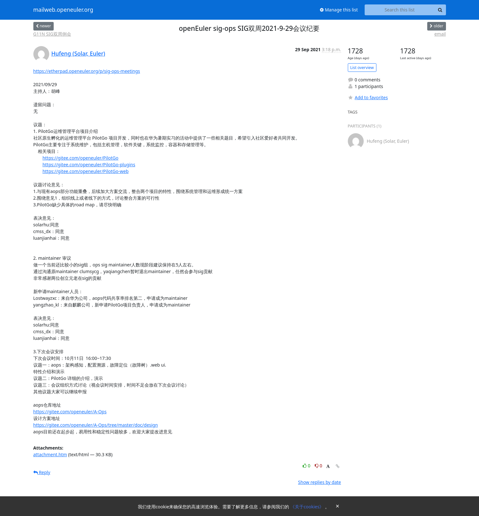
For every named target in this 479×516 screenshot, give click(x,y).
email (440, 34)
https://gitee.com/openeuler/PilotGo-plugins (89, 165)
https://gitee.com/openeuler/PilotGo (80, 158)
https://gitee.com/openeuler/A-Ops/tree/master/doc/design (95, 425)
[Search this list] (400, 9)
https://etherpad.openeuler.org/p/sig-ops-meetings (86, 71)
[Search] (440, 9)
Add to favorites (368, 97)
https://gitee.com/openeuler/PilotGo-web (86, 171)
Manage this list (339, 10)
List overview (362, 67)
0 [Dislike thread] (318, 466)
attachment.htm (50, 454)
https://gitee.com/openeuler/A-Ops (70, 412)
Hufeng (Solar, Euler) (78, 53)
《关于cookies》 (307, 507)
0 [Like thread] (307, 466)
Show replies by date (319, 482)
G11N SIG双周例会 (52, 34)
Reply (42, 472)
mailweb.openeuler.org (63, 10)
